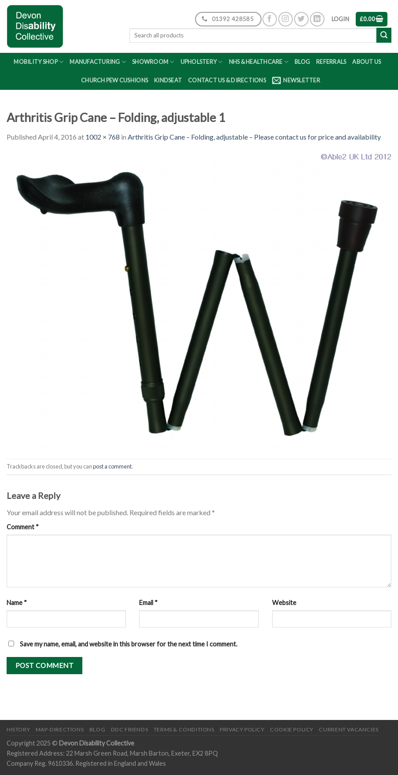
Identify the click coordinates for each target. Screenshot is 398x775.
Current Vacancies (348, 729)
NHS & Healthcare (259, 62)
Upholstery (202, 62)
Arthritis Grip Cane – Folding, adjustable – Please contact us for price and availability (254, 137)
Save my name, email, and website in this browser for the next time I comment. (128, 644)
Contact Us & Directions (227, 80)
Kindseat (168, 80)
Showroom (153, 62)
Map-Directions (60, 729)
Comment (23, 527)
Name (17, 602)
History (18, 729)
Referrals (331, 61)
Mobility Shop (38, 62)
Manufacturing (98, 62)
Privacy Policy (242, 729)
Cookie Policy (291, 729)
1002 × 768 (102, 137)
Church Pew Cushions (114, 80)
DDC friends (129, 729)
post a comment (112, 466)
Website (284, 602)
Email (148, 602)
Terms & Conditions (184, 729)
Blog (302, 61)
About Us (366, 61)
